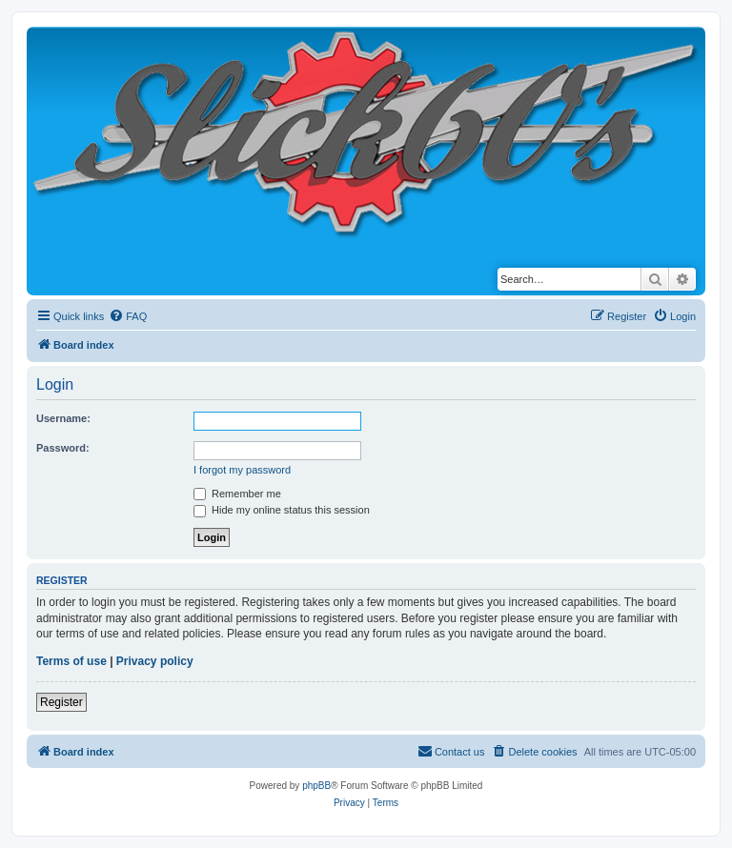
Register (61, 702)
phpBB (316, 785)
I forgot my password (242, 469)
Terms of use (71, 661)
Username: (63, 418)
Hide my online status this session (281, 509)
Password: (63, 448)
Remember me (237, 493)
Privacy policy (154, 661)
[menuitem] (128, 316)
